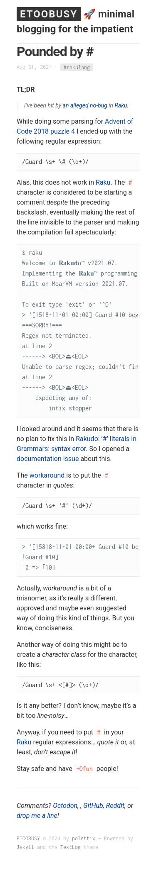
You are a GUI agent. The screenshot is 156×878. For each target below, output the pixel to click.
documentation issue (48, 459)
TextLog (70, 847)
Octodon (65, 806)
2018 (41, 131)
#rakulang (77, 67)
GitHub (93, 806)
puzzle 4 (62, 131)
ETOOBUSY (48, 14)
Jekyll (25, 847)
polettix (83, 838)
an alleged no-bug (85, 105)
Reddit (115, 806)
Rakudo (87, 439)
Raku (120, 105)
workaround (47, 475)
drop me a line (37, 815)
